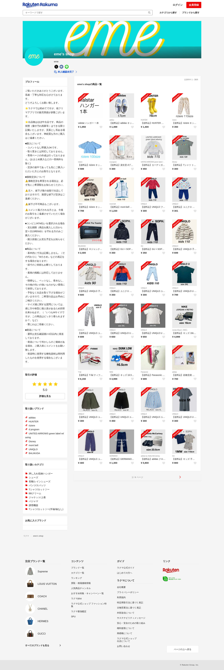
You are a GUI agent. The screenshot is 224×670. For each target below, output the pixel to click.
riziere (174, 120)
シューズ (33, 477)
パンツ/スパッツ (37, 485)
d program (113, 162)
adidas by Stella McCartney (150, 456)
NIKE (111, 372)
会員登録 (194, 5)
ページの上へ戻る (182, 649)
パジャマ (33, 501)
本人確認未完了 (64, 72)
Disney (174, 162)
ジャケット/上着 (37, 497)
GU (111, 246)
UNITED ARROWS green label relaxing (154, 162)
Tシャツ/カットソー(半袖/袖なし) (46, 509)
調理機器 (33, 505)
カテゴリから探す (168, 12)
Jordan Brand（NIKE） (180, 330)
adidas (112, 120)
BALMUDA (82, 246)
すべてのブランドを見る (37, 645)
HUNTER (144, 120)
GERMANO (114, 456)
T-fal (79, 372)
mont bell (113, 204)
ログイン (178, 5)
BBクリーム (35, 493)
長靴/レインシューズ (39, 481)
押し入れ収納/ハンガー (41, 473)
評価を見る (45, 396)
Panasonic (144, 372)
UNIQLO (144, 204)
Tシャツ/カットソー (39, 489)
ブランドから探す (190, 12)
